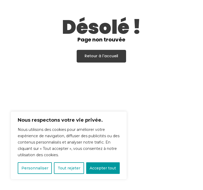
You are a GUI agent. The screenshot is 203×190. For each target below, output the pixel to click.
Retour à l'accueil (101, 55)
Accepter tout (103, 168)
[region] (69, 145)
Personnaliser (34, 168)
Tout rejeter (69, 168)
